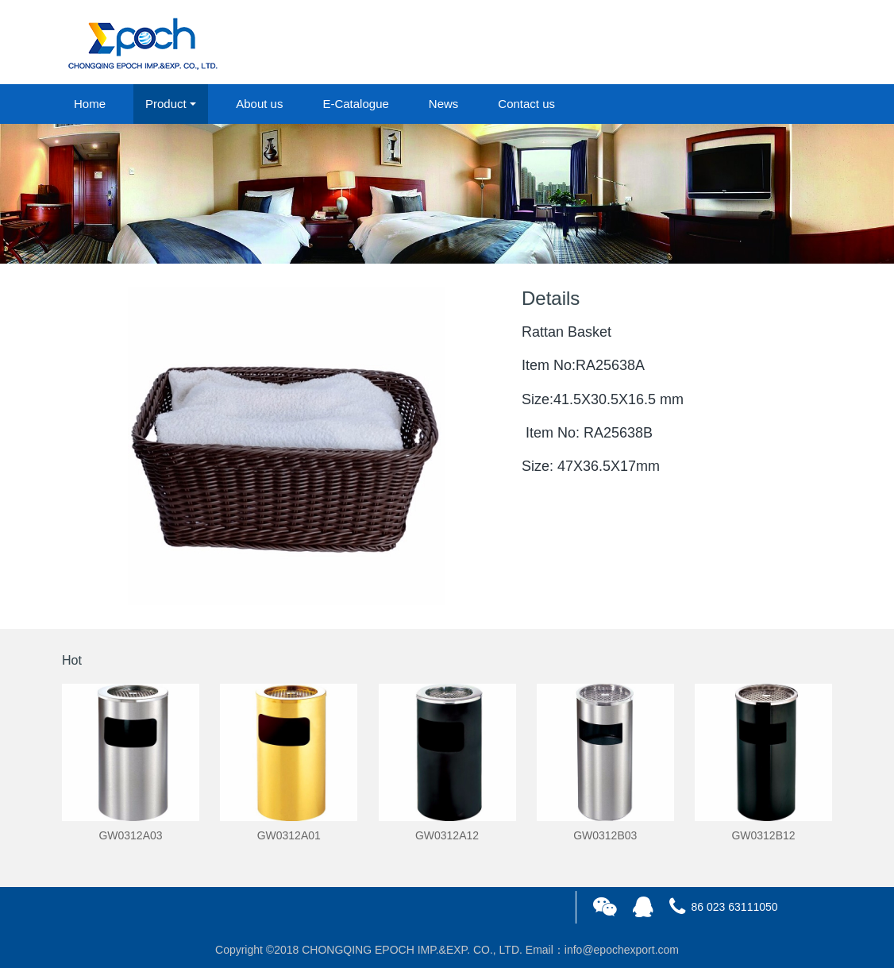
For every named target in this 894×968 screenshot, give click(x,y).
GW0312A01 (289, 835)
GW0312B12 (763, 835)
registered (795, 43)
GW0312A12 (447, 835)
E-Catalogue (355, 103)
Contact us (526, 103)
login (724, 43)
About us (259, 103)
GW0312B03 (605, 835)
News (444, 103)
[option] (447, 194)
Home (90, 103)
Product (166, 103)
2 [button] (456, 240)
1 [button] (437, 240)
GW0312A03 (130, 835)
